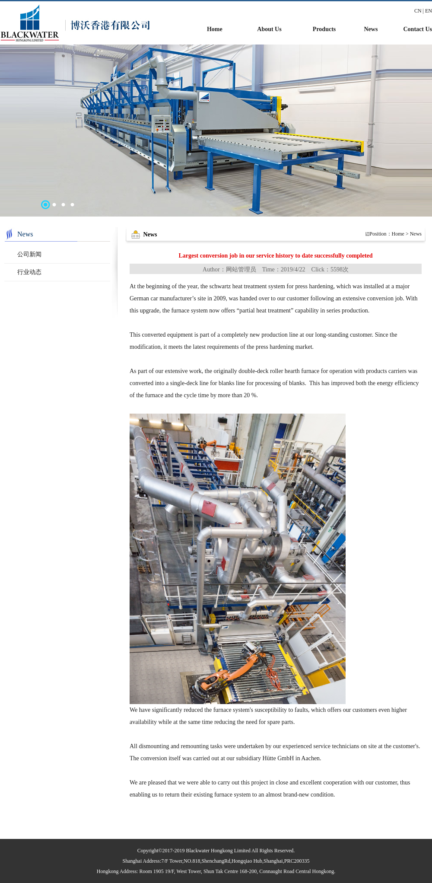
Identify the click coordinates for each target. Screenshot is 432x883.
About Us (269, 29)
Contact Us (417, 29)
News (371, 29)
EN (428, 11)
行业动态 (29, 272)
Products (324, 29)
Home (214, 29)
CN (418, 11)
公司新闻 (29, 254)
